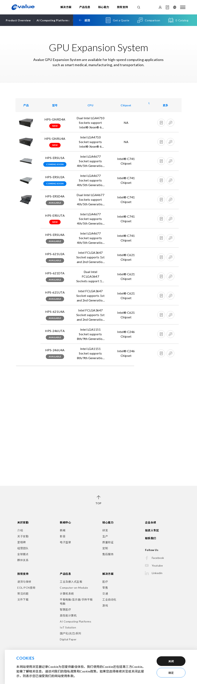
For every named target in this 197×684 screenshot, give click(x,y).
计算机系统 (67, 593)
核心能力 (103, 7)
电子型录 (65, 542)
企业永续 (150, 522)
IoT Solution (68, 627)
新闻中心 (65, 522)
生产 (105, 536)
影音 (62, 536)
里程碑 (21, 542)
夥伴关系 (22, 560)
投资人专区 (152, 530)
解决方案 (66, 7)
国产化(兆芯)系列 (70, 633)
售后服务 (108, 554)
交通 (105, 593)
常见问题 (22, 593)
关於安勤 (22, 522)
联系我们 (150, 538)
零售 (105, 587)
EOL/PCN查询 (26, 587)
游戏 (105, 605)
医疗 (105, 581)
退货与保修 (24, 581)
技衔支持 (122, 7)
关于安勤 (22, 536)
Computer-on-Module (74, 587)
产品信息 (84, 7)
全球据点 (22, 554)
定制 (105, 548)
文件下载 (22, 599)
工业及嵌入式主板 (71, 581)
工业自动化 (109, 599)
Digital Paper (68, 639)
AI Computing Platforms (75, 621)
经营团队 (22, 548)
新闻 (62, 530)
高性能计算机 (68, 615)
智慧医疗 (65, 609)
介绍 (20, 530)
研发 (105, 530)
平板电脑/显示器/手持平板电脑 (76, 601)
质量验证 (108, 542)
